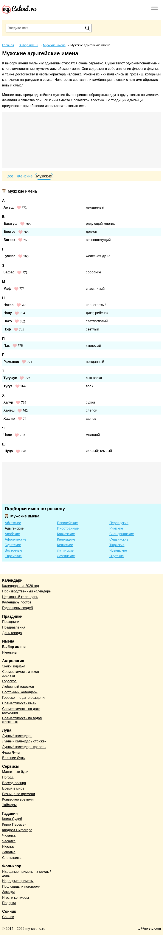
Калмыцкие (66, 539)
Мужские (44, 176)
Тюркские (116, 545)
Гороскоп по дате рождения (24, 697)
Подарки (9, 903)
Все (10, 176)
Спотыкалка (11, 858)
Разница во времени (18, 794)
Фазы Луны (11, 752)
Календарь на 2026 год (20, 586)
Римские (116, 528)
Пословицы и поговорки (21, 886)
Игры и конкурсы (15, 897)
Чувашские (118, 550)
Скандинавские (121, 534)
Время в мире (13, 788)
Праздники (10, 622)
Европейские (67, 523)
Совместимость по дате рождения (21, 711)
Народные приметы (18, 881)
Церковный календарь (20, 597)
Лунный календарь (17, 736)
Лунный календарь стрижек (24, 741)
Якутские (116, 556)
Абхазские (13, 523)
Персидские (118, 523)
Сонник (8, 917)
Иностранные (68, 528)
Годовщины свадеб (17, 608)
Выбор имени (14, 647)
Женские (25, 176)
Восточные (13, 550)
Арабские (12, 534)
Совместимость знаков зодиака (20, 673)
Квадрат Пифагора (17, 830)
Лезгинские (66, 556)
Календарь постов (16, 602)
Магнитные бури (15, 772)
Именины (9, 652)
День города (12, 633)
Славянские (118, 539)
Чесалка (9, 841)
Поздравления (13, 627)
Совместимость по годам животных (22, 720)
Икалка (8, 846)
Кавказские (66, 534)
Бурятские (13, 545)
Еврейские (13, 556)
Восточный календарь (19, 692)
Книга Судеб (12, 819)
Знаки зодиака (13, 666)
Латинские (65, 550)
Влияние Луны (13, 758)
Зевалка (8, 852)
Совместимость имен (19, 703)
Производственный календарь (26, 591)
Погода (8, 777)
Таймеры (9, 805)
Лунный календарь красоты (24, 747)
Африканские (15, 539)
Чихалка (9, 835)
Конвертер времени (18, 799)
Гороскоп (9, 681)
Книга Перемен (14, 824)
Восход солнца (14, 783)
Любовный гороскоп (18, 686)
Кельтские (65, 545)
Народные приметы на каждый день (26, 873)
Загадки (8, 892)
